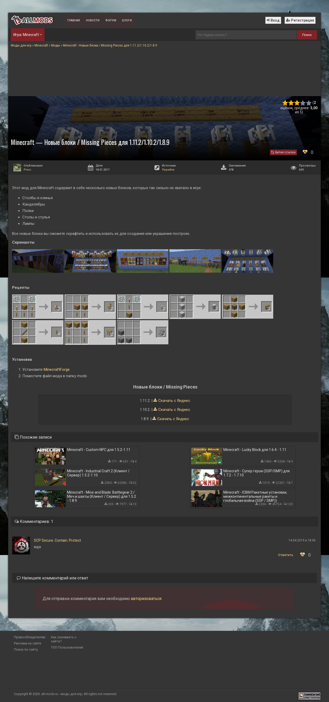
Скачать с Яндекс (174, 400)
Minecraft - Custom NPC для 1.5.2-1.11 (98, 450)
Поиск (307, 35)
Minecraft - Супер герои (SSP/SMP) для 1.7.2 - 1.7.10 (256, 473)
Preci (27, 169)
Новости (92, 20)
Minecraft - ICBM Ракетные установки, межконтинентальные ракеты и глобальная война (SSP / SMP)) (255, 496)
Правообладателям (29, 637)
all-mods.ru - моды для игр (61, 694)
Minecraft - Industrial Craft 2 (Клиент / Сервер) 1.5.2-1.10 (98, 473)
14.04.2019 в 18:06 (302, 540)
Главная (73, 20)
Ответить (285, 555)
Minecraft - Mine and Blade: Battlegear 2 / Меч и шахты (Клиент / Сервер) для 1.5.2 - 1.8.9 (101, 496)
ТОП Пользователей (67, 647)
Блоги (127, 20)
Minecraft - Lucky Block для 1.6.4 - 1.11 (254, 450)
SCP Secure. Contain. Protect (57, 540)
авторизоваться (146, 598)
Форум (110, 20)
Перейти (168, 169)
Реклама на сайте (27, 643)
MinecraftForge (57, 369)
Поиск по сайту (26, 649)
